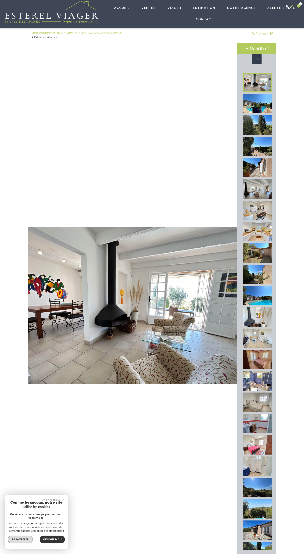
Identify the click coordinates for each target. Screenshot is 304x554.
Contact (204, 19)
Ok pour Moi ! (52, 539)
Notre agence (241, 8)
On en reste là (52, 499)
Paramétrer (20, 539)
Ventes (148, 8)
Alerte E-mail (281, 8)
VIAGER (174, 8)
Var (76, 32)
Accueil (122, 8)
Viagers (69, 32)
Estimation (204, 8)
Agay (83, 32)
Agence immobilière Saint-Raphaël (47, 32)
